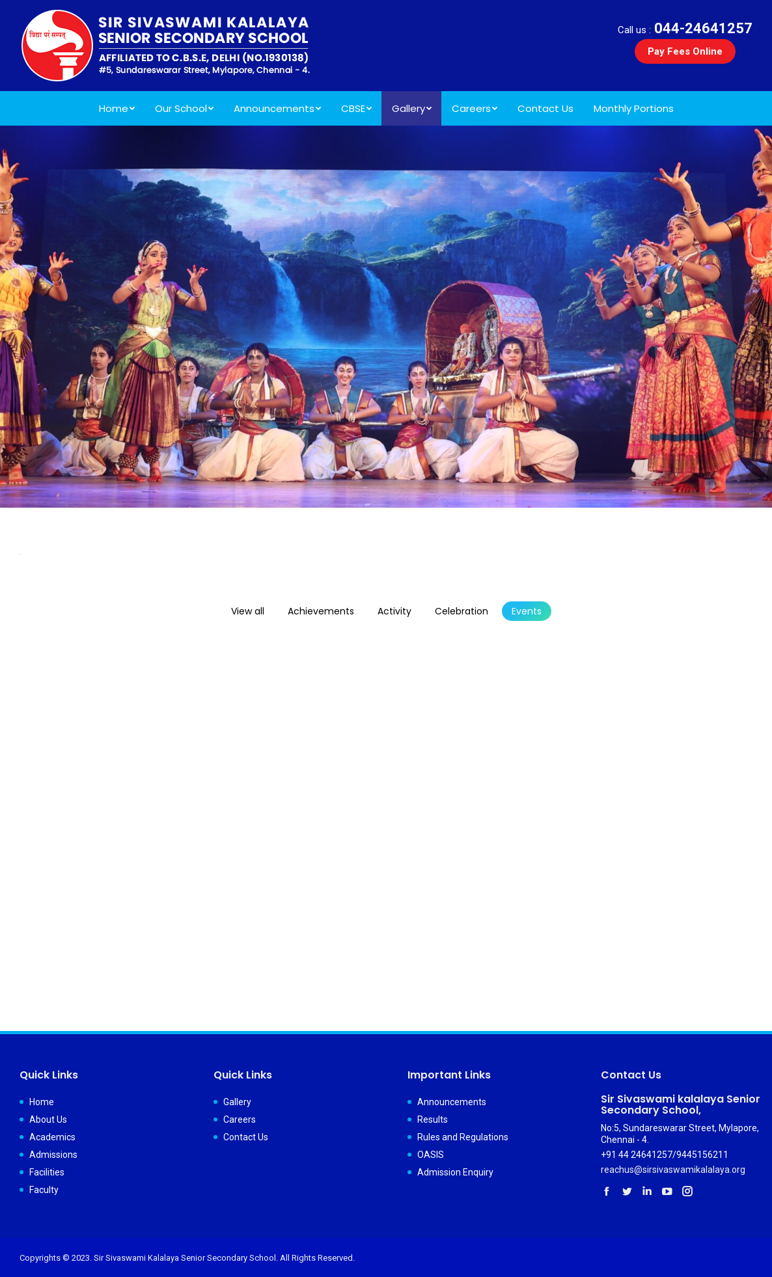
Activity (394, 611)
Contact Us (245, 1137)
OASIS (430, 1154)
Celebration (461, 611)
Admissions (53, 1154)
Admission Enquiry (455, 1172)
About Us (48, 1119)
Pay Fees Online (685, 51)
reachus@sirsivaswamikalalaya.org (673, 1169)
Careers (239, 1119)
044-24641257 (685, 28)
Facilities (46, 1172)
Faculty (44, 1190)
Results (432, 1119)
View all (247, 611)
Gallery (237, 1102)
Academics (52, 1137)
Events (527, 611)
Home (41, 1102)
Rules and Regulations (462, 1137)
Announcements (451, 1102)
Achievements (321, 611)
